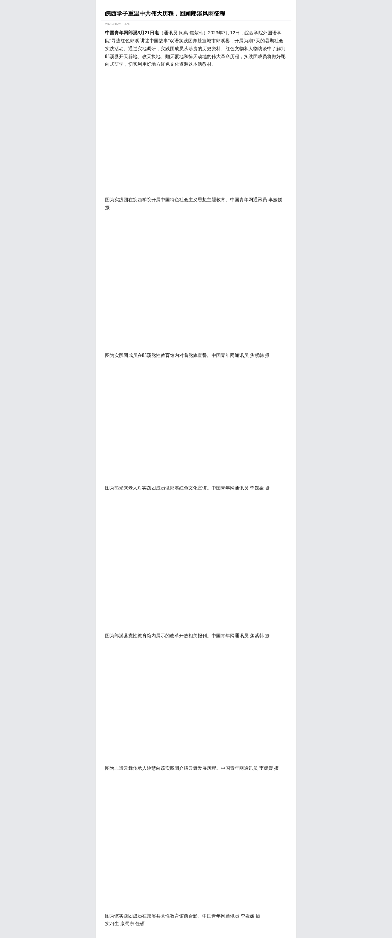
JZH (127, 24)
